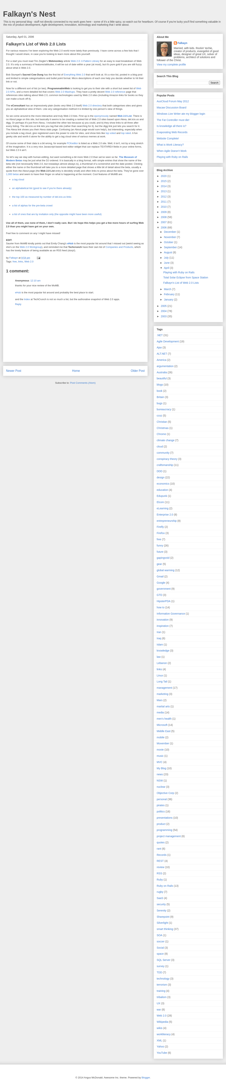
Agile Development (168, 341)
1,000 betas (12, 174)
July (166, 257)
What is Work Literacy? (170, 144)
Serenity (161, 910)
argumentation (165, 366)
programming (164, 829)
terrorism (162, 984)
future (160, 551)
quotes (161, 842)
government (164, 588)
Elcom (160, 502)
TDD (159, 972)
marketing (162, 693)
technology (163, 978)
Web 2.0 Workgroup (30, 247)
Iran (159, 632)
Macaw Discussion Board (171, 107)
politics (161, 811)
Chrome (161, 434)
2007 (164, 222)
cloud (160, 446)
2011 (164, 201)
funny (160, 545)
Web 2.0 (29, 261)
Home (76, 370)
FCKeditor (72, 143)
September (170, 247)
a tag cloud (18, 179)
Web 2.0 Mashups (65, 91)
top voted (111, 133)
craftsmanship (165, 464)
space (160, 953)
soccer (160, 941)
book (159, 390)
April (167, 267)
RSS (159, 873)
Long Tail (162, 681)
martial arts (163, 706)
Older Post (138, 370)
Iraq (159, 638)
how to (160, 607)
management (164, 687)
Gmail (160, 576)
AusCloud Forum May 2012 (173, 101)
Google (161, 582)
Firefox (161, 533)
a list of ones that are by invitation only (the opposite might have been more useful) (57, 214)
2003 (164, 316)
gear (159, 564)
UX (158, 1003)
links (20, 261)
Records (161, 854)
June (167, 262)
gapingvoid (163, 557)
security (161, 904)
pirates (161, 805)
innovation (163, 619)
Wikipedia (162, 1021)
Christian (162, 421)
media (160, 712)
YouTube (162, 1052)
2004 (164, 311)
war (159, 1009)
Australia (162, 372)
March (168, 289)
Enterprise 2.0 (165, 514)
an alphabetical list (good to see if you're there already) (42, 188)
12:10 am (35, 280)
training (161, 990)
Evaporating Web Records (172, 132)
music (160, 755)
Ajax (159, 347)
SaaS (160, 898)
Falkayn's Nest (29, 14)
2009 (164, 212)
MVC (160, 762)
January (169, 299)
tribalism (161, 997)
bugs (159, 403)
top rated (126, 133)
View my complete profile (171, 64)
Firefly (160, 526)
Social (160, 947)
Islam (160, 644)
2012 (164, 196)
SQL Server (163, 959)
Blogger (146, 1077)
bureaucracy (164, 409)
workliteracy (164, 1034)
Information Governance (171, 613)
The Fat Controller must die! (173, 119)
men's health (164, 718)
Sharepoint (163, 916)
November (170, 237)
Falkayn (182, 43)
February (169, 294)
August (168, 252)
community (163, 452)
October (169, 242)
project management (169, 836)
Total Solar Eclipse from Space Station (185, 277)
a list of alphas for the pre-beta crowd (32, 205)
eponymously (101, 115)
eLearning (162, 508)
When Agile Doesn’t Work (171, 150)
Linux (160, 675)
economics (163, 483)
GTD (159, 594)
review (160, 867)
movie (160, 749)
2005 (164, 305)
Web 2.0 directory (92, 105)
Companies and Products (119, 247)
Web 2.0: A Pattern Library (85, 61)
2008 (164, 217)
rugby (160, 891)
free (15, 261)
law (159, 656)
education (162, 489)
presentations (165, 817)
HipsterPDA (163, 601)
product (161, 823)
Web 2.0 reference (115, 91)
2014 (164, 186)
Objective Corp (165, 793)
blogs (160, 384)
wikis (159, 1028)
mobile (160, 737)
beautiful (162, 378)
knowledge (163, 650)
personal (162, 799)
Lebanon (162, 663)
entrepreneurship (167, 520)
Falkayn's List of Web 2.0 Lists (181, 282)
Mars (160, 700)
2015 (164, 181)
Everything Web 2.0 (74, 74)
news (160, 774)
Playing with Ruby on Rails (172, 156)
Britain (160, 397)
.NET (160, 335)
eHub (70, 243)
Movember (163, 743)
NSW (160, 780)
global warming (165, 570)
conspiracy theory (167, 458)
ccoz (159, 415)
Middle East (163, 731)
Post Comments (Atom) (82, 382)
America (161, 359)
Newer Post (13, 370)
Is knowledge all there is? (171, 126)
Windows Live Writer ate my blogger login (181, 113)
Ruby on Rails (165, 885)
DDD (159, 471)
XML (159, 1040)
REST (160, 860)
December (170, 231)
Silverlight (162, 922)
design (160, 477)
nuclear (161, 786)
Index (27, 299)
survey (160, 966)
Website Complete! (168, 138)
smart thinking (165, 929)
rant (159, 848)
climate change (165, 440)
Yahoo (160, 1046)
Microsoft (162, 724)
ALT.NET (162, 353)
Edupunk (162, 495)
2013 (164, 191)
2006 (164, 227)
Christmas (163, 428)
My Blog (161, 768)
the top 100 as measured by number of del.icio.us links (41, 196)
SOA (159, 935)
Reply (18, 304)
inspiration (163, 625)
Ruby (160, 879)
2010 (164, 206)
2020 (164, 176)
